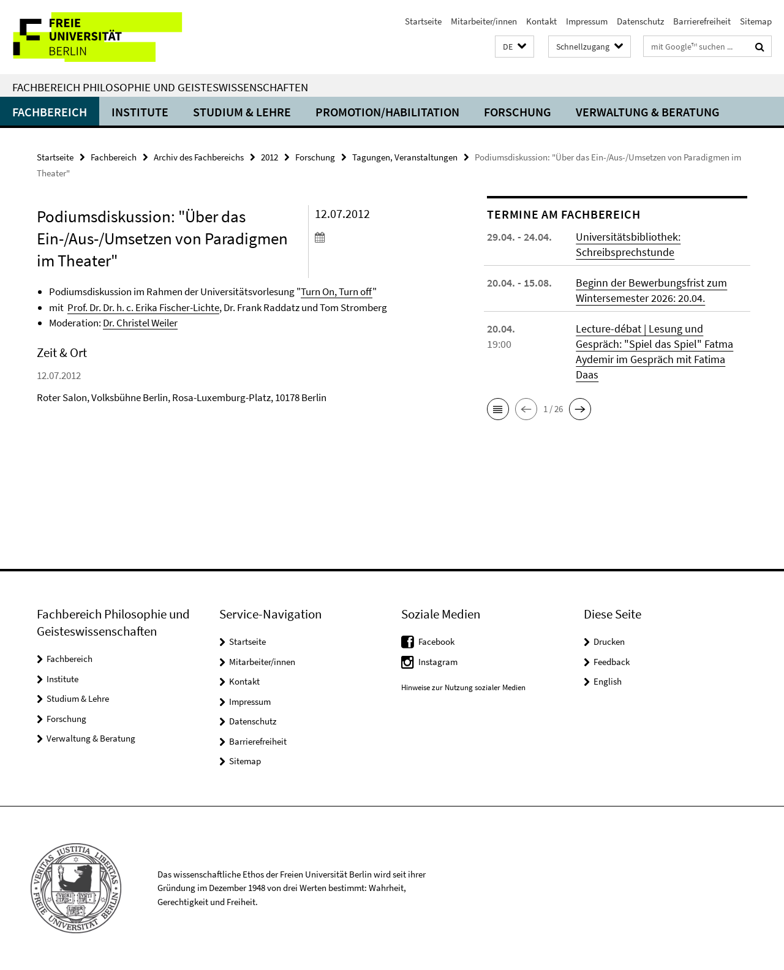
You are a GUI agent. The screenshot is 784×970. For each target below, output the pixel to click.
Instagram (438, 661)
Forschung (517, 111)
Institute (139, 111)
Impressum (587, 21)
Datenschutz (640, 21)
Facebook (436, 641)
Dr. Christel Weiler (140, 322)
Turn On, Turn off (336, 291)
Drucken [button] (609, 641)
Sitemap (756, 21)
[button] (514, 47)
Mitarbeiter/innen (484, 21)
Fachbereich (49, 111)
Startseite (423, 21)
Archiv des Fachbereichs (199, 157)
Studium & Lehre (242, 111)
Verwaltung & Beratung (648, 111)
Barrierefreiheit (702, 21)
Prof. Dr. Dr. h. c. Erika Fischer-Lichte (143, 307)
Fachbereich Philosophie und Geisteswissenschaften (160, 87)
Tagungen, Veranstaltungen (405, 157)
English (608, 681)
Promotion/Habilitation (387, 111)
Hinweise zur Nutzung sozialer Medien (463, 687)
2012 (269, 157)
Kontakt (541, 21)
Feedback (612, 661)
